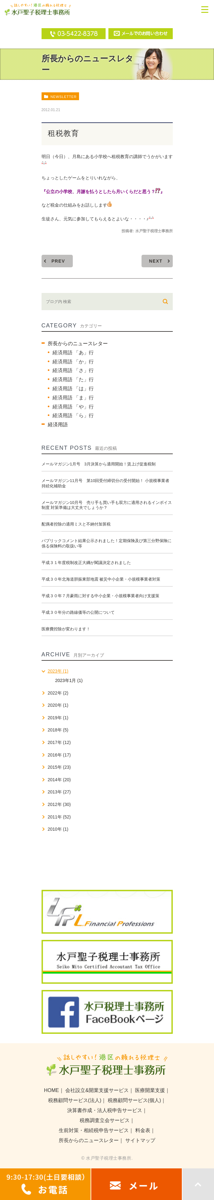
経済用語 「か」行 (73, 361)
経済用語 (58, 424)
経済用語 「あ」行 (73, 352)
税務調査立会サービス (105, 1120)
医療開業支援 (150, 1090)
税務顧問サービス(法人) (75, 1100)
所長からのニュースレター (78, 343)
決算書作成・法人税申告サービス (104, 1110)
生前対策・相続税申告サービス (94, 1130)
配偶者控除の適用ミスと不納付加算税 (76, 524)
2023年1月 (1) (69, 680)
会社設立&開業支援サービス (97, 1090)
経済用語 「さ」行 (73, 370)
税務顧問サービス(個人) (134, 1100)
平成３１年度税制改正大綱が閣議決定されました (86, 562)
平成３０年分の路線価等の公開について (78, 612)
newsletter (63, 97)
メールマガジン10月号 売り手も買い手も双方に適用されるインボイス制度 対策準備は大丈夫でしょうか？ (107, 505)
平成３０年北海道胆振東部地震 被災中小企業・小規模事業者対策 (101, 579)
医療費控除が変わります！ (66, 629)
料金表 (142, 1130)
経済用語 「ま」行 (73, 397)
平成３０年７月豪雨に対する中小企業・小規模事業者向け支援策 (100, 595)
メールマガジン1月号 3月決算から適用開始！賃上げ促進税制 (99, 464)
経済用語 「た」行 (73, 379)
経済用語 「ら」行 (73, 415)
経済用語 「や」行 (73, 406)
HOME (51, 1090)
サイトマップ (140, 1140)
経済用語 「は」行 (73, 388)
